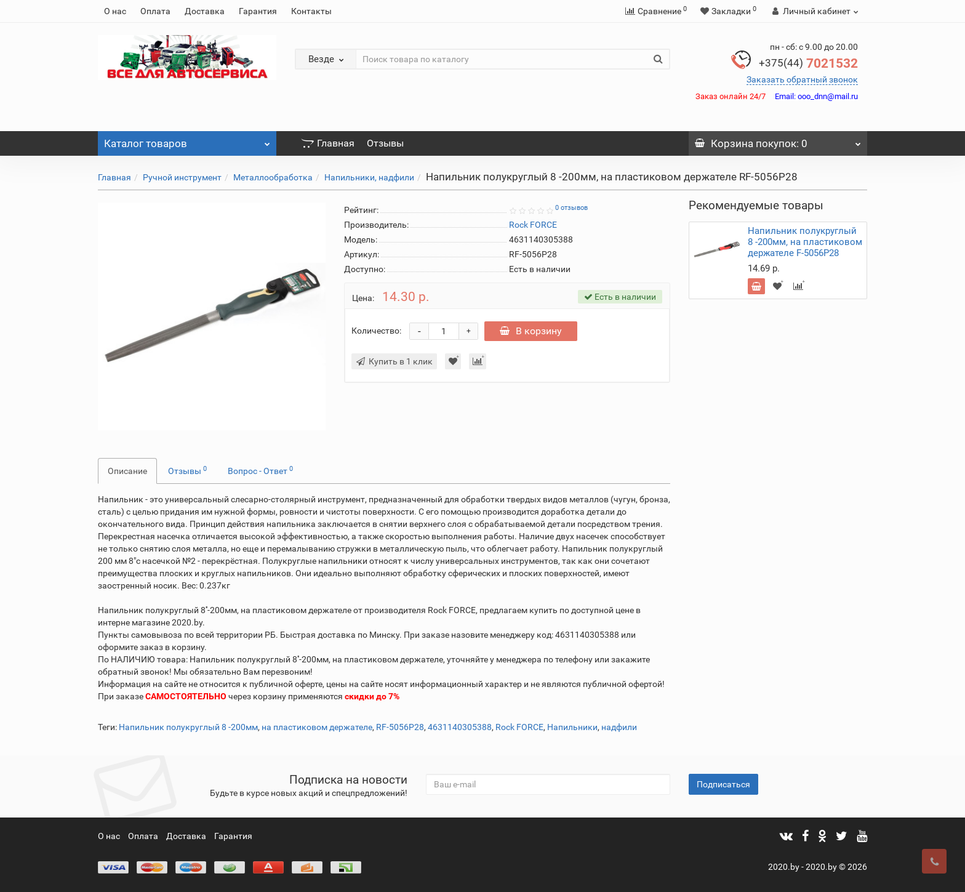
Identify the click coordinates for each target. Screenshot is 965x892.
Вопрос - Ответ (260, 470)
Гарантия (258, 11)
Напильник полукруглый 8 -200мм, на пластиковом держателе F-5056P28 (805, 242)
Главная (327, 143)
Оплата (155, 11)
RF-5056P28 (400, 727)
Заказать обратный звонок (802, 79)
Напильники (572, 727)
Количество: (376, 331)
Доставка (205, 11)
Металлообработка (273, 177)
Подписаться (723, 784)
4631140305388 (460, 727)
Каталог (187, 140)
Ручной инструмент (182, 177)
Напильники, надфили (369, 177)
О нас (115, 11)
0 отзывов (571, 208)
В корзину (533, 331)
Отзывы (385, 143)
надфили (619, 727)
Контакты (311, 11)
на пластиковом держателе (317, 727)
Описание (127, 471)
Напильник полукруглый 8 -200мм (188, 727)
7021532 (808, 63)
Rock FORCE (519, 727)
